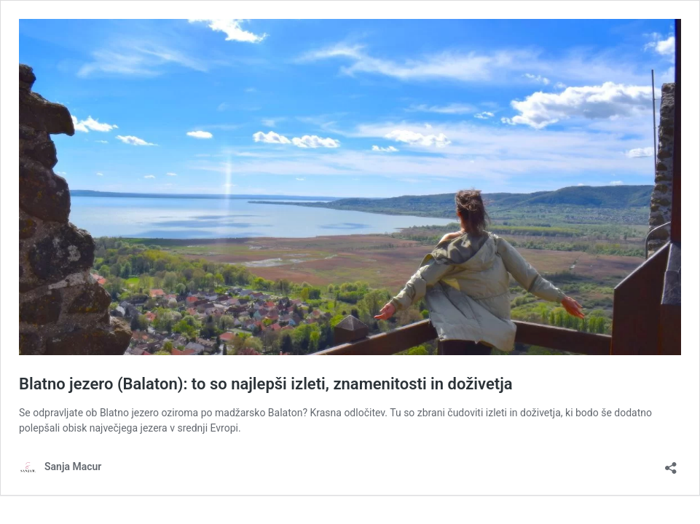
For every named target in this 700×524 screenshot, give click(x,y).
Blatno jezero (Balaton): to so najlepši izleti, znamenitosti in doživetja (266, 384)
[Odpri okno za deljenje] (671, 463)
